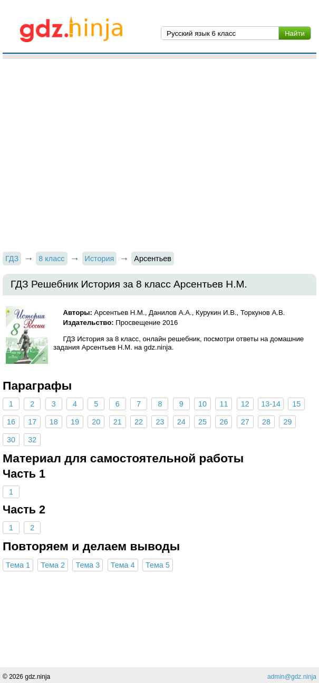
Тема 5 (158, 565)
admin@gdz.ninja (291, 676)
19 (75, 422)
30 (11, 439)
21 (117, 422)
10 (202, 404)
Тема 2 (53, 565)
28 (266, 422)
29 (287, 422)
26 (223, 422)
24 (181, 422)
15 (296, 404)
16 (11, 422)
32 (32, 439)
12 (245, 404)
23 (160, 422)
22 (138, 422)
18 (54, 422)
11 (223, 404)
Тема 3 (87, 565)
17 (32, 422)
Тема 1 (18, 565)
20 (96, 422)
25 (202, 422)
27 (245, 422)
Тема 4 (123, 565)
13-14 (271, 404)
